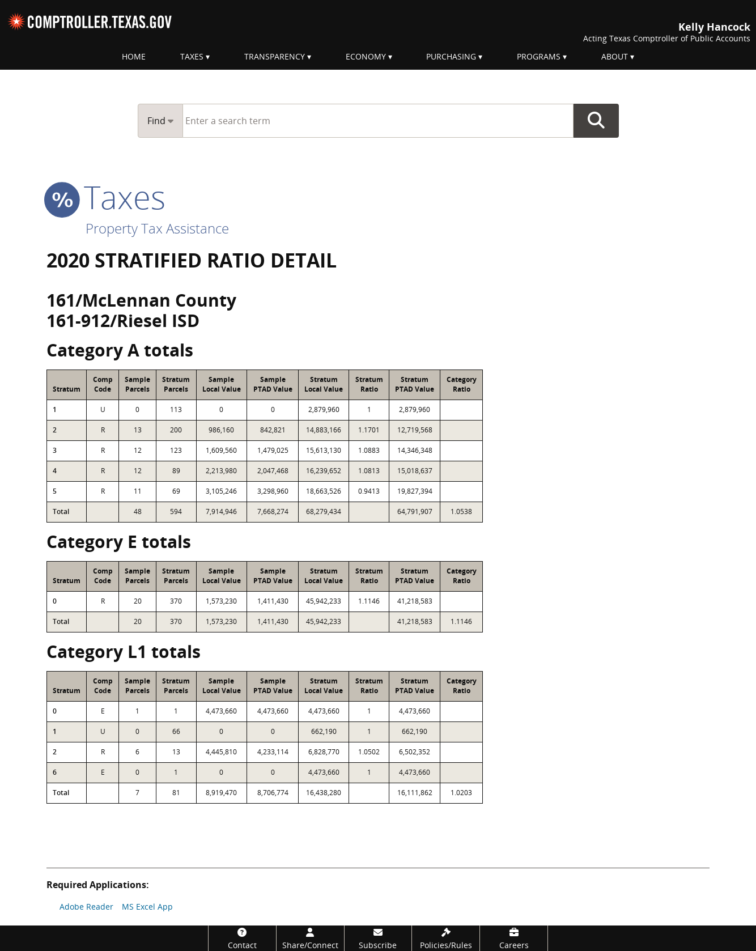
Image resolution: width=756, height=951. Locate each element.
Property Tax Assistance (157, 228)
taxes (105, 196)
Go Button (596, 121)
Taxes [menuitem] (191, 56)
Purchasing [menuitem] (451, 56)
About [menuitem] (614, 56)
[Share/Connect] (310, 938)
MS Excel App (147, 906)
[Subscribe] (378, 938)
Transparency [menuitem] (274, 56)
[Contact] (242, 938)
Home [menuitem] (134, 56)
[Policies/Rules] (445, 938)
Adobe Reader (86, 906)
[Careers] (513, 938)
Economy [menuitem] (366, 56)
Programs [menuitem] (538, 56)
